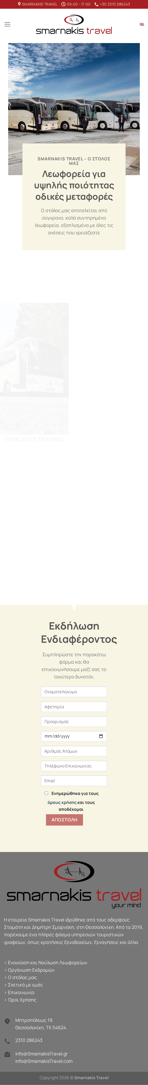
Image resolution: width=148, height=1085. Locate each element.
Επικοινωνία (21, 992)
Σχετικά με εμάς (25, 984)
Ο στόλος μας (22, 977)
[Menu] (7, 24)
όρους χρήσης (62, 802)
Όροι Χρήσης (22, 999)
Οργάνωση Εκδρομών (31, 970)
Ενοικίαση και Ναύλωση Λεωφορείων (47, 962)
